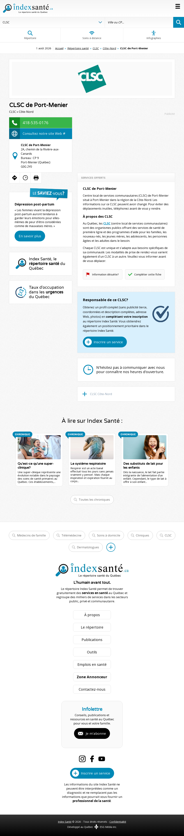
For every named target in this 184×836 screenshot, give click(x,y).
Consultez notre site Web (44, 133)
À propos (92, 614)
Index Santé (65, 821)
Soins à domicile (108, 535)
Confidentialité (117, 821)
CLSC (96, 48)
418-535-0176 (36, 122)
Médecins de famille (31, 535)
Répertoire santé (78, 48)
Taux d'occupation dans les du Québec (46, 292)
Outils (92, 652)
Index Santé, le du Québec (47, 264)
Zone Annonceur (92, 676)
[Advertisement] (126, 142)
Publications (92, 639)
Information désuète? (105, 274)
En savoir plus (30, 236)
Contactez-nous (92, 689)
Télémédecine (71, 535)
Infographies (153, 35)
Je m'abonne (96, 733)
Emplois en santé (92, 664)
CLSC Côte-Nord (101, 394)
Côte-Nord (109, 48)
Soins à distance (91, 35)
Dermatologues (88, 547)
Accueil (59, 48)
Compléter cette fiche (147, 274)
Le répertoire (92, 627)
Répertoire (30, 35)
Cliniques (142, 535)
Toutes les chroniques (94, 499)
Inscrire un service (108, 342)
